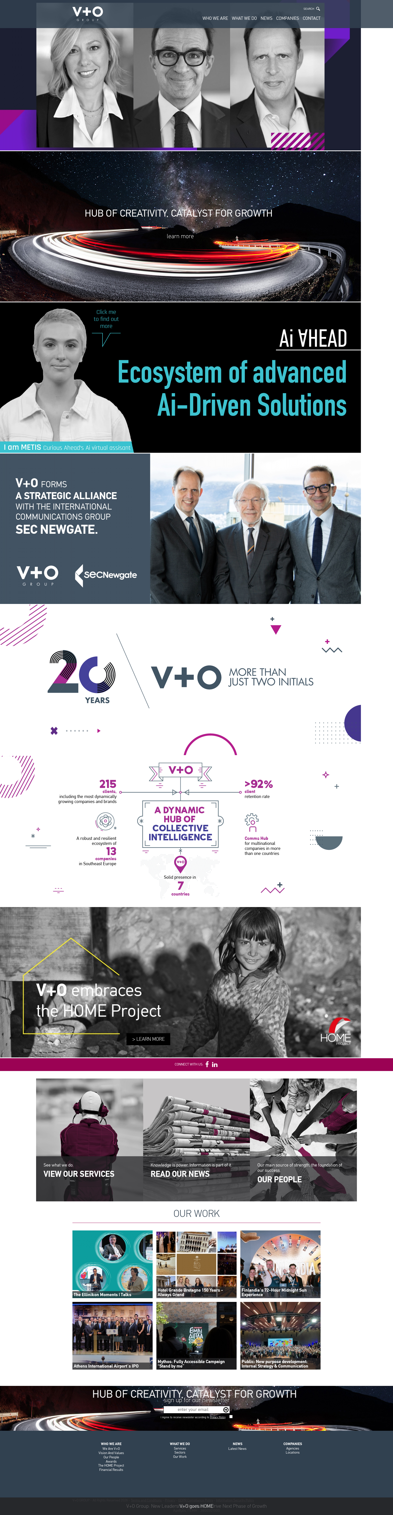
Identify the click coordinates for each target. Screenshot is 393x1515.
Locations (293, 1452)
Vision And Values (111, 1453)
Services (180, 1448)
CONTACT (312, 18)
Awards (111, 1461)
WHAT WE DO (244, 18)
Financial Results (111, 1470)
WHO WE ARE (215, 18)
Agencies (292, 1448)
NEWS (266, 18)
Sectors (179, 1452)
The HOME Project (111, 1465)
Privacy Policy (218, 1417)
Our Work (180, 1457)
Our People (111, 1457)
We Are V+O (111, 1449)
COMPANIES (287, 18)
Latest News (237, 1449)
